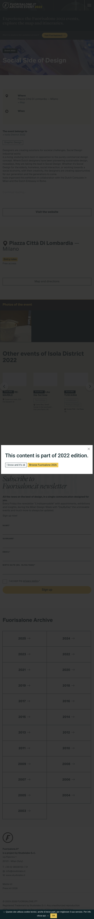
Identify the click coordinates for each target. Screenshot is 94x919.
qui (44, 915)
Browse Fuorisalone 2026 (43, 465)
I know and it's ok (16, 465)
